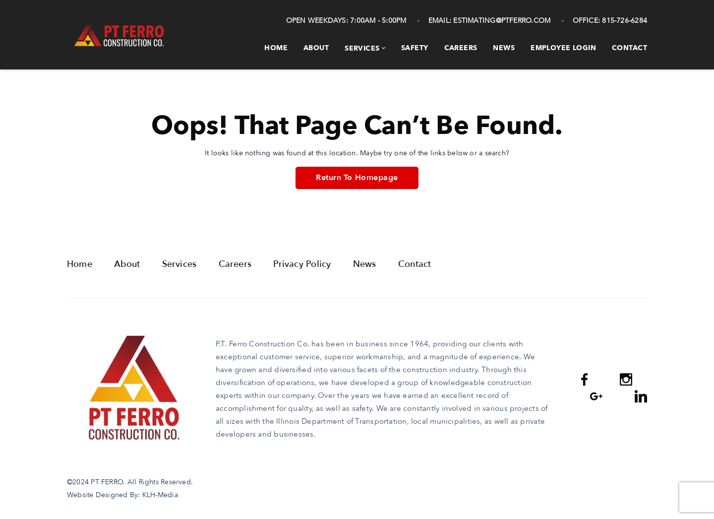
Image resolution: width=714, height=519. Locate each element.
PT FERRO (107, 482)
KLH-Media (160, 495)
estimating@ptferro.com (500, 20)
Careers (460, 48)
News (504, 48)
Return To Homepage (357, 177)
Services (362, 48)
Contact (629, 48)
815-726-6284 (623, 20)
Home (276, 48)
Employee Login (563, 48)
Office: (586, 20)
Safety (414, 48)
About (316, 48)
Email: (439, 20)
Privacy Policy (302, 264)
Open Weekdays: (317, 20)
